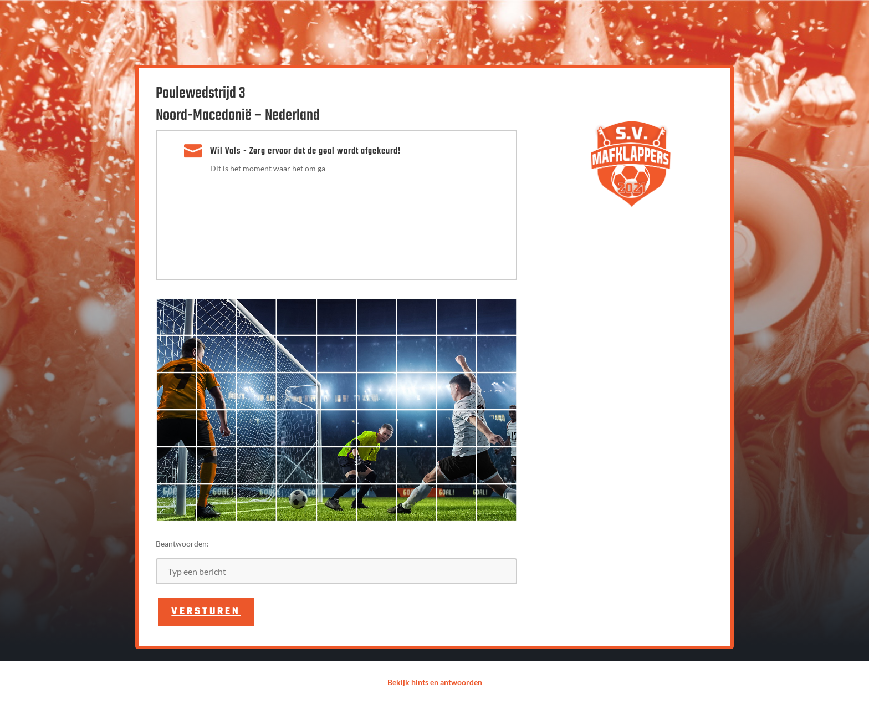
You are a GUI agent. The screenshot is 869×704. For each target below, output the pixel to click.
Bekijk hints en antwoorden (434, 682)
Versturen (206, 612)
